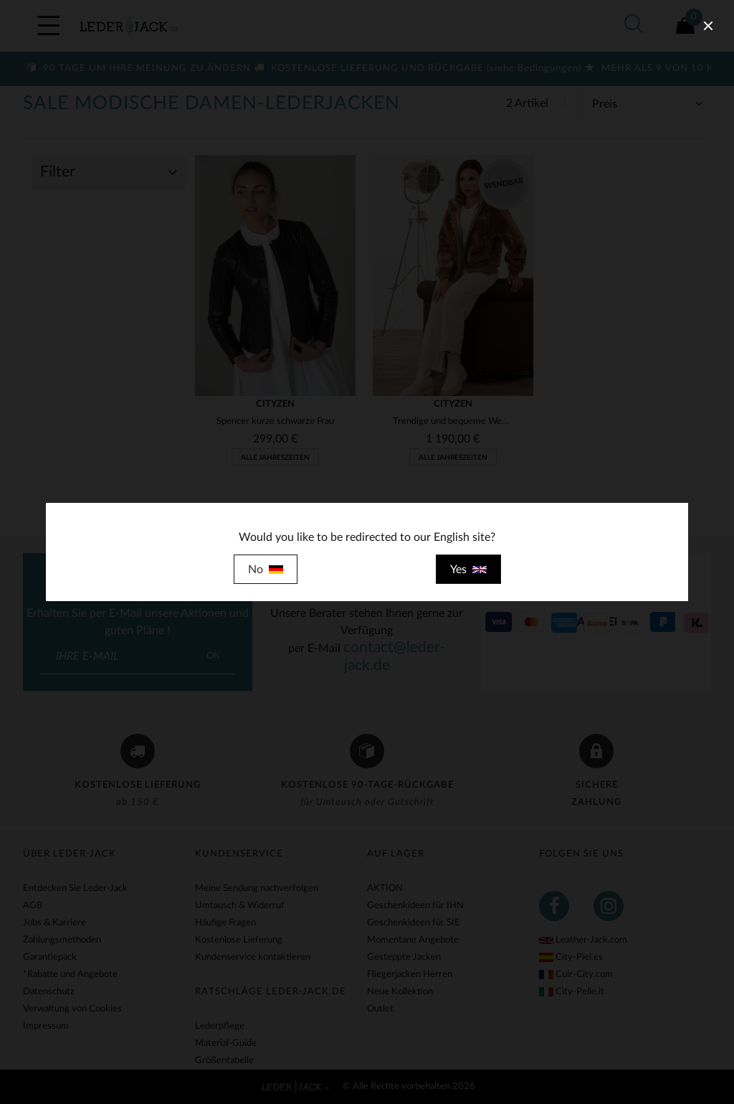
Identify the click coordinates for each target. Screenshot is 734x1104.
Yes (468, 569)
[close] (708, 25)
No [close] (265, 569)
